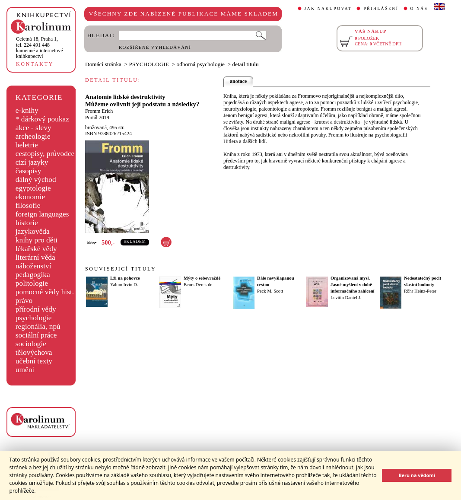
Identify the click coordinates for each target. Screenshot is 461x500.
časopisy (28, 171)
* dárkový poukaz (42, 119)
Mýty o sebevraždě (202, 278)
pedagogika (33, 275)
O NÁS (419, 8)
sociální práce (36, 335)
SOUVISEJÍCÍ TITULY (120, 269)
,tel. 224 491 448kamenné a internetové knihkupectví (39, 47)
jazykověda (33, 231)
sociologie (31, 344)
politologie (32, 283)
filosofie (28, 205)
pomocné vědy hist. (45, 292)
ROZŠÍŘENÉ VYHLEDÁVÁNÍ (155, 47)
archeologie (33, 136)
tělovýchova (34, 352)
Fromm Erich (99, 111)
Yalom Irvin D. (124, 284)
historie (27, 223)
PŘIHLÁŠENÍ (380, 8)
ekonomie (30, 197)
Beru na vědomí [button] (416, 475)
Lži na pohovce (125, 278)
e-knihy (27, 110)
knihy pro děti (36, 240)
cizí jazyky (32, 162)
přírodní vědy (36, 309)
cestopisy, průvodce (45, 154)
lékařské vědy (36, 249)
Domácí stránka (103, 64)
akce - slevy (33, 128)
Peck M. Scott (270, 291)
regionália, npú (38, 326)
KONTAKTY (35, 64)
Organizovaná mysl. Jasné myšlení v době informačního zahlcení (353, 284)
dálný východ (36, 179)
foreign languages (42, 214)
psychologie (34, 318)
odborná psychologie (201, 64)
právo (24, 300)
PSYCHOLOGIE (149, 64)
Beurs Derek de (198, 284)
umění (25, 370)
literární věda (35, 257)
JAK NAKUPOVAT (328, 8)
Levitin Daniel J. (346, 297)
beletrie (27, 145)
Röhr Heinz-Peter (420, 291)
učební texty (34, 361)
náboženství (33, 266)
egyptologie (33, 188)
